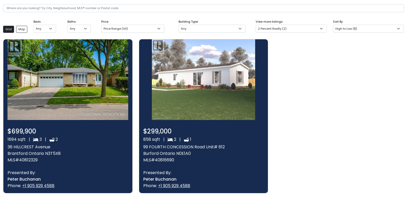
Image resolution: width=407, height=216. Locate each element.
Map (21, 29)
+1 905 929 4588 (38, 186)
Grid (8, 29)
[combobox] (44, 29)
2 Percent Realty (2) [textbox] (272, 29)
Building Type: (188, 22)
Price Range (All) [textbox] (116, 29)
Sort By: (338, 22)
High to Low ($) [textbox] (346, 29)
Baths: (71, 22)
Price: (105, 22)
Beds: (37, 22)
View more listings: (269, 22)
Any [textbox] (38, 29)
